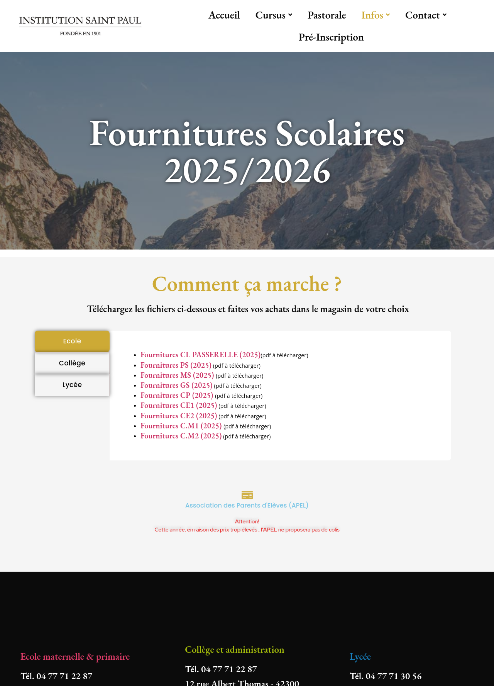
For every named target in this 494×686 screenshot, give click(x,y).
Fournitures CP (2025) (177, 395)
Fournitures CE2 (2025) (178, 416)
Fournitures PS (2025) (175, 365)
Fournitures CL (166, 355)
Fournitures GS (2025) (176, 385)
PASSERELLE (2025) (226, 355)
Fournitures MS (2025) (178, 375)
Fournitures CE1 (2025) (178, 405)
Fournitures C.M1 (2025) (181, 426)
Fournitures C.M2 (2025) (181, 436)
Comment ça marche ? (247, 283)
